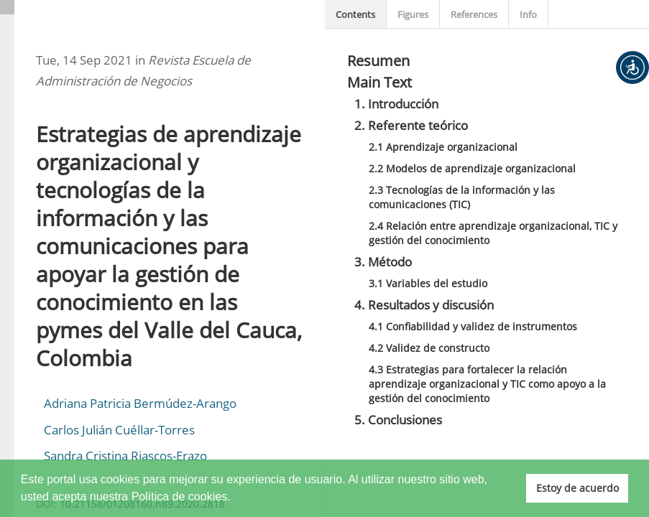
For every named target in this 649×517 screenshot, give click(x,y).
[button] (632, 67)
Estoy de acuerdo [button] (577, 488)
